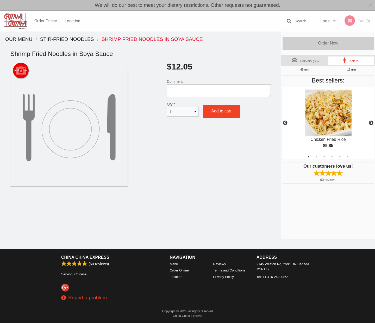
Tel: (272, 277)
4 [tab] (332, 156)
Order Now (328, 43)
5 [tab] (339, 156)
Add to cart (221, 111)
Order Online (45, 20)
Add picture (21, 70)
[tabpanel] (328, 123)
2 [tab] (316, 156)
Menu (174, 264)
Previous (285, 123)
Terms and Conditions (229, 270)
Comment (219, 88)
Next (371, 123)
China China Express (85, 257)
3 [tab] (324, 156)
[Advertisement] (140, 203)
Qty (183, 109)
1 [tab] (308, 156)
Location (72, 20)
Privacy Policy (223, 277)
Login (325, 20)
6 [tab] (347, 156)
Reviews (219, 264)
